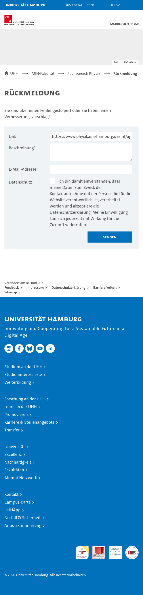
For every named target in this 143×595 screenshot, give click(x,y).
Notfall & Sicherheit (22, 517)
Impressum (35, 287)
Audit (96, 548)
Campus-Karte (17, 502)
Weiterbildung (17, 382)
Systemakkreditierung (132, 548)
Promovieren (16, 414)
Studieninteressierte (23, 374)
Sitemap (10, 292)
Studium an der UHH (23, 367)
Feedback (11, 287)
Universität (14, 446)
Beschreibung (22, 148)
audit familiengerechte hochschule (82, 552)
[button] (114, 5)
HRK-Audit (113, 550)
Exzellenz (13, 454)
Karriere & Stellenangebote (29, 422)
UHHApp (12, 510)
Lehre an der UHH (20, 406)
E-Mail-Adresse (23, 169)
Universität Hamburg (24, 5)
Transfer (12, 430)
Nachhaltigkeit (17, 462)
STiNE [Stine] (90, 4)
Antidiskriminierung (22, 525)
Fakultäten (14, 470)
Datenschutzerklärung (70, 212)
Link (12, 136)
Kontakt (11, 494)
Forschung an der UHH (24, 399)
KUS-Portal (73, 4)
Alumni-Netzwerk (20, 477)
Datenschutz (21, 182)
